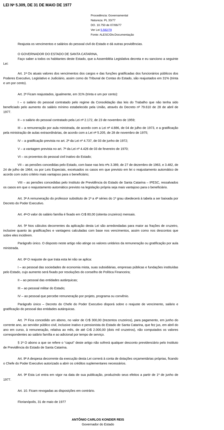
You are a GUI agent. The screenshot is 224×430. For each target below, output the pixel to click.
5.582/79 (106, 29)
